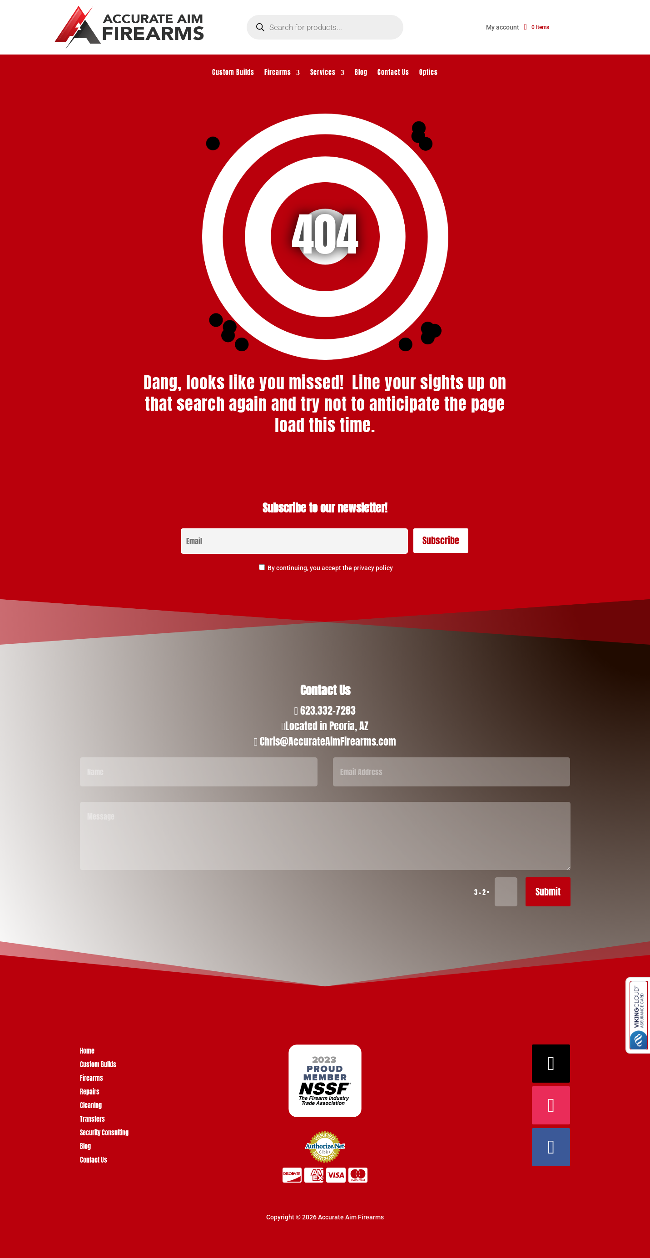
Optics (428, 73)
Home (87, 1052)
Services (323, 73)
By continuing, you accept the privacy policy (330, 568)
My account (502, 27)
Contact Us (393, 73)
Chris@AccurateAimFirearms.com (328, 741)
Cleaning (91, 1106)
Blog (361, 73)
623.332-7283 (328, 710)
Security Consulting (104, 1134)
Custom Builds (233, 73)
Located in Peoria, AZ (326, 725)
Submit (548, 892)
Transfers (92, 1120)
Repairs (89, 1093)
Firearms (277, 73)
